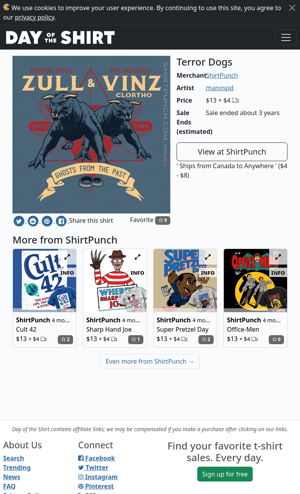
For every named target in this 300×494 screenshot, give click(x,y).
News (11, 477)
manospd (220, 88)
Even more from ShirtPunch (149, 361)
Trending (17, 467)
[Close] (292, 7)
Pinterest (96, 486)
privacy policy (34, 17)
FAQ (9, 486)
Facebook (96, 458)
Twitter (93, 467)
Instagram (98, 477)
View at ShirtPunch (232, 151)
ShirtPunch (222, 75)
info (67, 272)
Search (13, 458)
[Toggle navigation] (286, 37)
